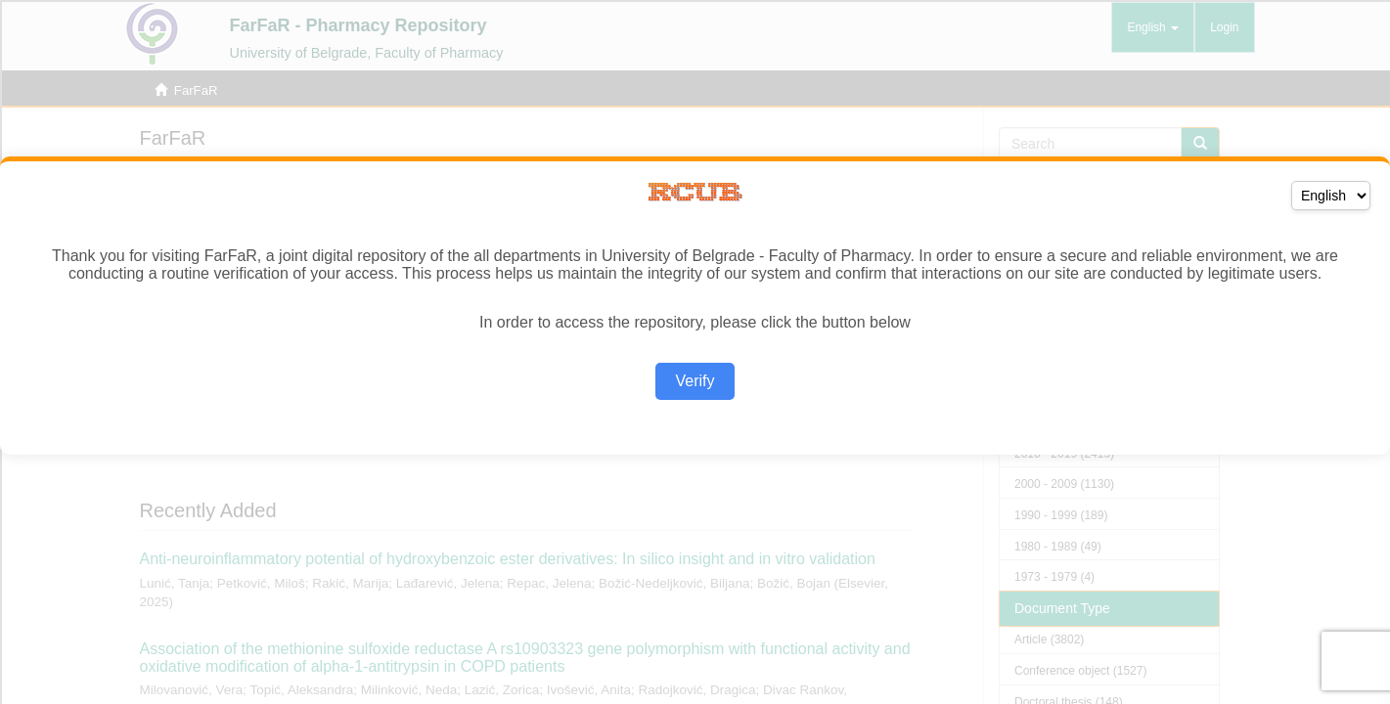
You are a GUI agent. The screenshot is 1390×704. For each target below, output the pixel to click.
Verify (694, 381)
